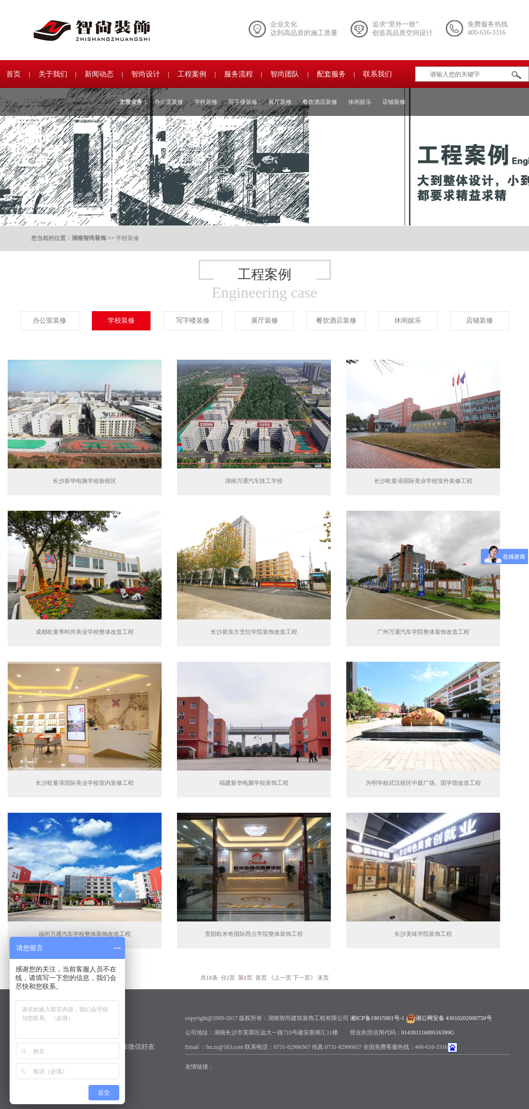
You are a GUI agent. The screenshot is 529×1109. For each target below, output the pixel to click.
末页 (323, 977)
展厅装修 (279, 102)
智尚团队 (284, 74)
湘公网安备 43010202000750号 (454, 1018)
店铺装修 (393, 102)
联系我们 (377, 74)
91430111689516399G (428, 1032)
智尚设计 (145, 74)
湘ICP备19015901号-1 (377, 1018)
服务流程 (238, 74)
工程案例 (191, 74)
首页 (13, 74)
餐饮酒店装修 (319, 102)
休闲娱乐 (359, 102)
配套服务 (331, 74)
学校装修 (205, 102)
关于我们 (52, 74)
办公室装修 (168, 102)
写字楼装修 (242, 102)
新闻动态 (99, 74)
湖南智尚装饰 (89, 238)
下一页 (301, 977)
